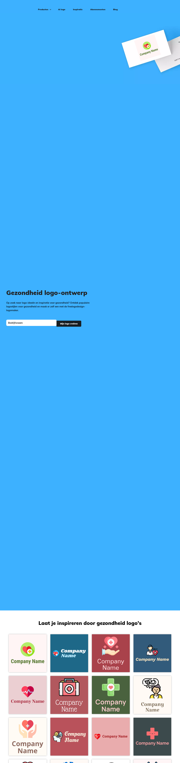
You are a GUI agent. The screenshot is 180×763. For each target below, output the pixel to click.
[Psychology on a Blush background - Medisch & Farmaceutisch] (69, 737)
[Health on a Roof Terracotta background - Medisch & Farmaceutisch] (111, 653)
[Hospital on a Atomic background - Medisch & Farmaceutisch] (152, 737)
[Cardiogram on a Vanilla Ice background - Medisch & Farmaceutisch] (28, 695)
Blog (114, 6)
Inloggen (170, 6)
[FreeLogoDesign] (20, 5)
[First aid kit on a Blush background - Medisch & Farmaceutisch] (69, 695)
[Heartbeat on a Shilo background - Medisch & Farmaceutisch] (111, 737)
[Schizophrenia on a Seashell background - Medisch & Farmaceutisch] (152, 695)
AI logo (60, 6)
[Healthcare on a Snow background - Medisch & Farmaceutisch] (28, 653)
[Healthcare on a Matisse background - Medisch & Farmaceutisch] (152, 653)
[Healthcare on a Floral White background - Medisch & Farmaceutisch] (28, 737)
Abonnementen (96, 6)
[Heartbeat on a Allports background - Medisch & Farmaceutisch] (69, 653)
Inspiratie (76, 6)
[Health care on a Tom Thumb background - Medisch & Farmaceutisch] (111, 695)
